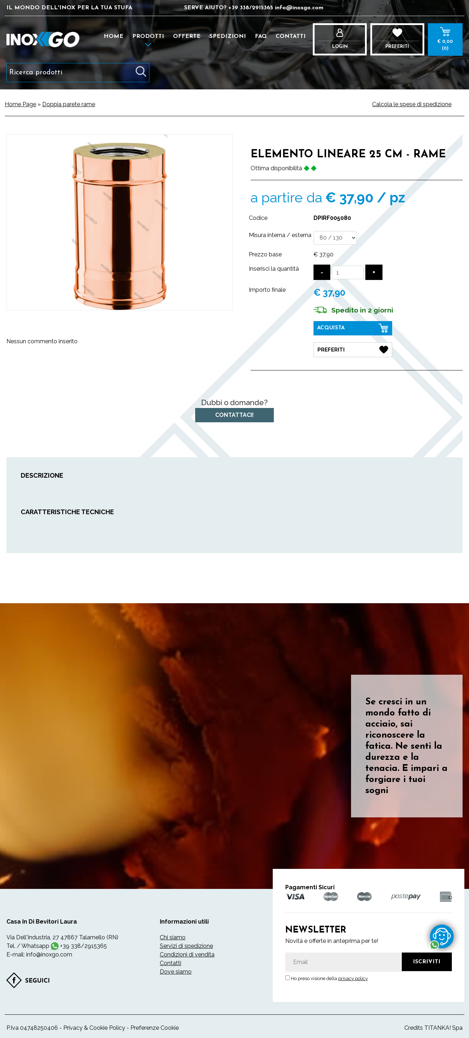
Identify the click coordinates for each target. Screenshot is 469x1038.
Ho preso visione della (329, 977)
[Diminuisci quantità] (322, 272)
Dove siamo (176, 970)
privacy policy (353, 977)
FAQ (261, 36)
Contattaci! (234, 413)
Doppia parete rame (68, 104)
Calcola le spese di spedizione (411, 104)
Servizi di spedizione (186, 944)
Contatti (291, 36)
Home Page (20, 104)
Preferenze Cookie (154, 1026)
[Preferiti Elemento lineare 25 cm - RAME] (353, 348)
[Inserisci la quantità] (348, 272)
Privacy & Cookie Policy (94, 1026)
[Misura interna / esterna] (335, 238)
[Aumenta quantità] (373, 272)
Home (113, 36)
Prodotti (148, 36)
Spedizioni (227, 36)
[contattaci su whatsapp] (442, 936)
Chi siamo (173, 936)
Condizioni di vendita (187, 953)
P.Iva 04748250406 (32, 1026)
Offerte (187, 36)
